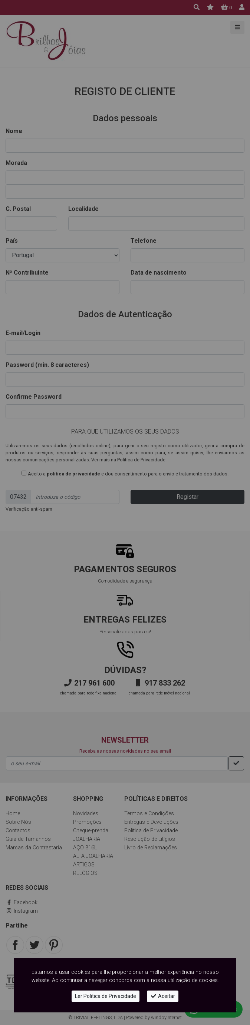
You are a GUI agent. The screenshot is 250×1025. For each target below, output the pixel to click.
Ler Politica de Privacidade (105, 996)
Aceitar (162, 996)
